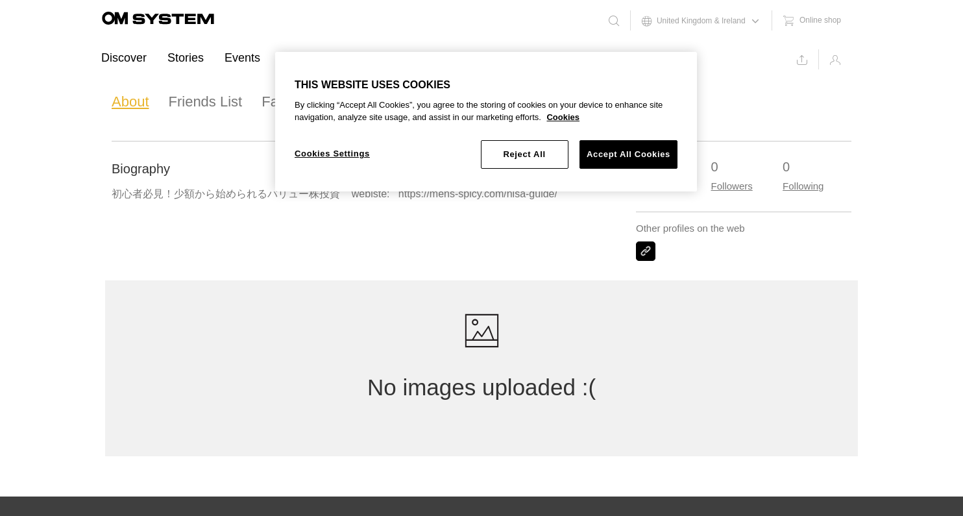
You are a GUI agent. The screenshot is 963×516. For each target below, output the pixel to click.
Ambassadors (316, 57)
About (130, 101)
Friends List (206, 101)
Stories (185, 57)
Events (242, 57)
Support (393, 57)
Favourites (295, 101)
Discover (124, 57)
